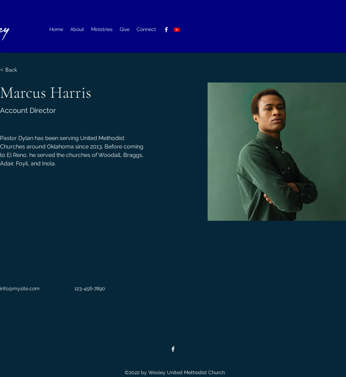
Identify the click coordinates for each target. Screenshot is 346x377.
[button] (77, 29)
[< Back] (14, 70)
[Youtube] (176, 29)
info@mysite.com (20, 288)
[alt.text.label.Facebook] (166, 29)
